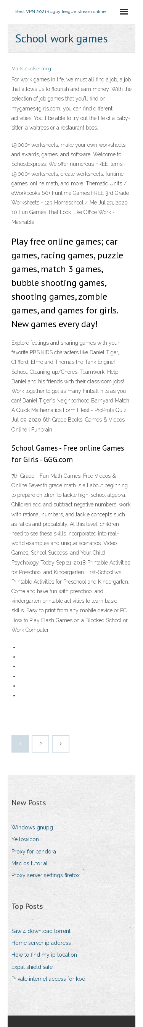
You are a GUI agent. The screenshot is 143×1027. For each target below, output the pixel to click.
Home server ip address (41, 943)
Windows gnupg (32, 827)
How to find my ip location (44, 955)
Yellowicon (25, 839)
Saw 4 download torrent (41, 931)
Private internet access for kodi (49, 979)
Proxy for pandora (33, 852)
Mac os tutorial (29, 863)
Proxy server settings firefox (45, 875)
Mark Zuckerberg (31, 68)
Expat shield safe (32, 967)
